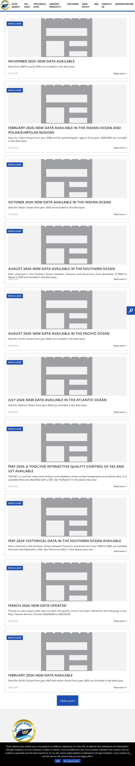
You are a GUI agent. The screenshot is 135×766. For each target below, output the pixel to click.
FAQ (96, 3)
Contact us (107, 5)
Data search (16, 5)
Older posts (67, 700)
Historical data (40, 5)
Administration (124, 3)
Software (73, 3)
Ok (57, 760)
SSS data (27, 5)
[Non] (131, 754)
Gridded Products (55, 5)
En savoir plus (71, 760)
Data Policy (86, 5)
